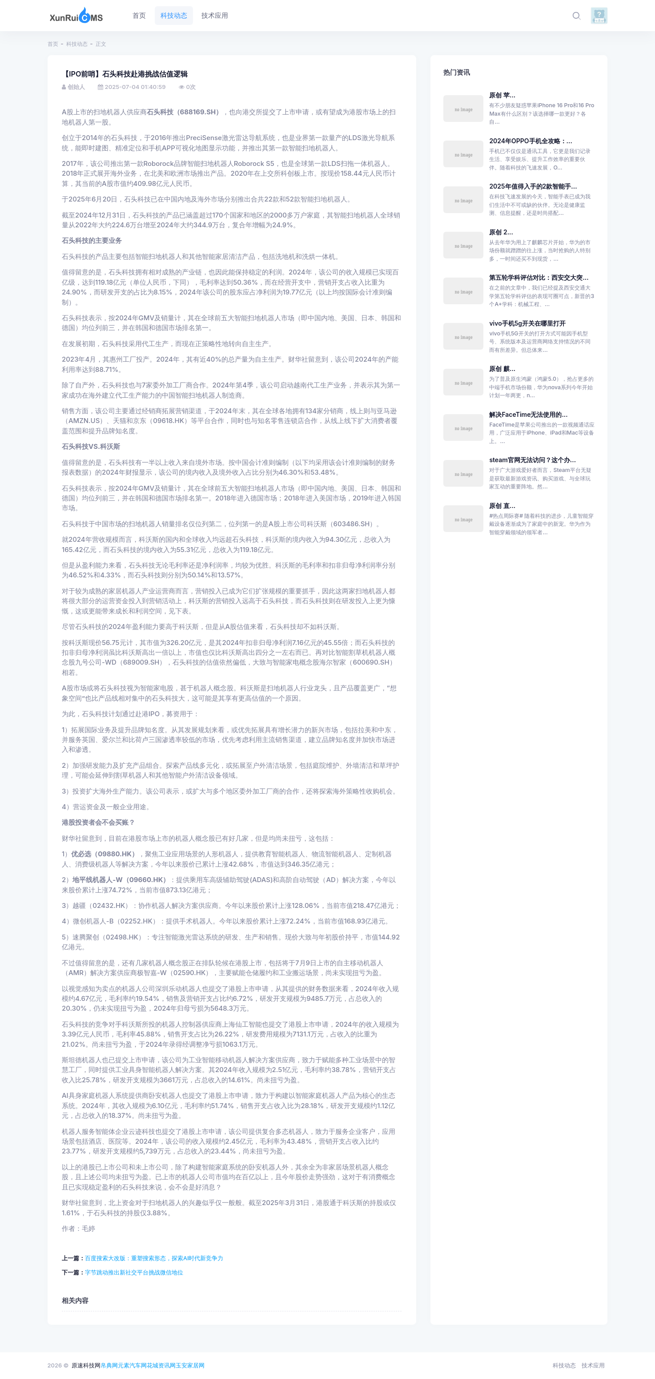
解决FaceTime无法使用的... (528, 414)
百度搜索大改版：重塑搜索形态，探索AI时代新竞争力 (154, 1258)
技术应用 (593, 1365)
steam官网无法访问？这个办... (532, 460)
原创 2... (501, 232)
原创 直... (502, 505)
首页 (53, 43)
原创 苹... (502, 95)
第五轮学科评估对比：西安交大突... (538, 277)
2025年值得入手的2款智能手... (533, 186)
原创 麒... (502, 368)
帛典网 (109, 1365)
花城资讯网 (161, 1365)
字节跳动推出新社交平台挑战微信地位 (134, 1272)
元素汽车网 (132, 1365)
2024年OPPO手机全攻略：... (530, 141)
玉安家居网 (190, 1365)
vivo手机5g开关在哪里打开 (527, 323)
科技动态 (77, 43)
